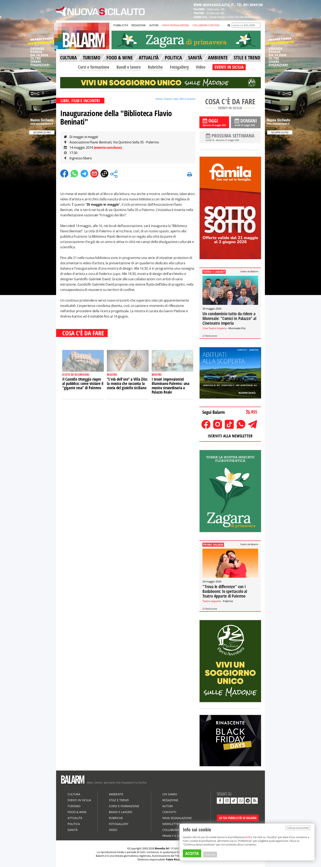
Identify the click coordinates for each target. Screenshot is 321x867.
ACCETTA (192, 853)
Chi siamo (169, 794)
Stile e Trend (119, 800)
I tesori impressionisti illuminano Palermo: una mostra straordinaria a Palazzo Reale (170, 386)
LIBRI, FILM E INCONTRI (80, 100)
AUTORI (154, 25)
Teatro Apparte (211, 601)
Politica (74, 824)
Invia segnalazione (177, 818)
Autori (167, 806)
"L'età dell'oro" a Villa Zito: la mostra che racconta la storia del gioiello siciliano (127, 383)
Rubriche (155, 67)
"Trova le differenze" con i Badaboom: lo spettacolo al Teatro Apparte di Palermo (224, 591)
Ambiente (116, 794)
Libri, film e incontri (184, 99)
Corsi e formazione (93, 67)
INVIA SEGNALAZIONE (175, 25)
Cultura (74, 794)
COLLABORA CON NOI (205, 25)
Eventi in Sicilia (79, 800)
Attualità (75, 818)
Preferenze (210, 854)
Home (159, 99)
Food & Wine (77, 812)
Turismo (74, 806)
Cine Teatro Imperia (214, 328)
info (248, 837)
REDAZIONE (138, 25)
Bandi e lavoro (128, 67)
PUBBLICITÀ (120, 25)
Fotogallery (179, 67)
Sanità (73, 830)
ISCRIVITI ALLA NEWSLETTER (230, 436)
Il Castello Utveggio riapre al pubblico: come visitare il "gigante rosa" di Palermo (82, 383)
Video (200, 67)
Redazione (211, 336)
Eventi (168, 99)
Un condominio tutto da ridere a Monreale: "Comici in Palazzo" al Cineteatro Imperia (229, 318)
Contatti (169, 812)
